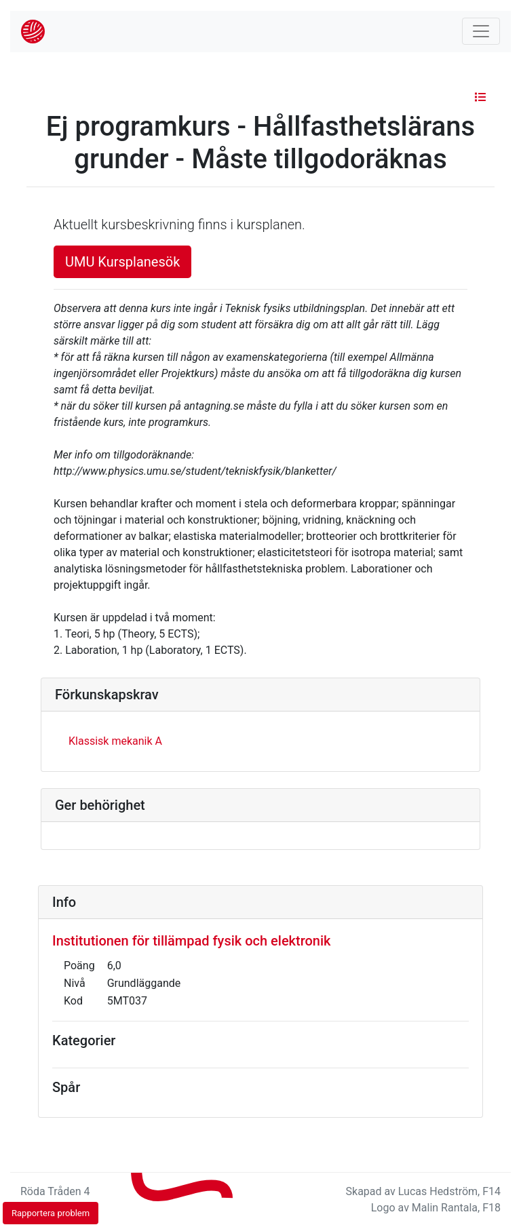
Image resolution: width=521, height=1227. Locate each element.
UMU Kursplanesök (122, 262)
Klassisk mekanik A (115, 741)
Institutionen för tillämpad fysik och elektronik (191, 941)
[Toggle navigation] (481, 31)
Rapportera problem (51, 1213)
